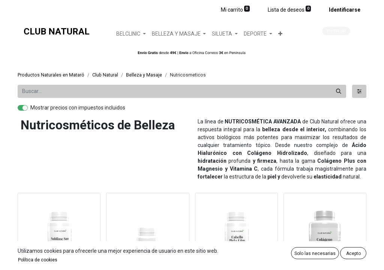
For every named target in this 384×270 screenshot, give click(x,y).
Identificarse (344, 10)
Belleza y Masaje (144, 75)
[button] (280, 34)
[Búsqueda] (338, 91)
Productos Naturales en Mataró (51, 75)
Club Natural (105, 75)
